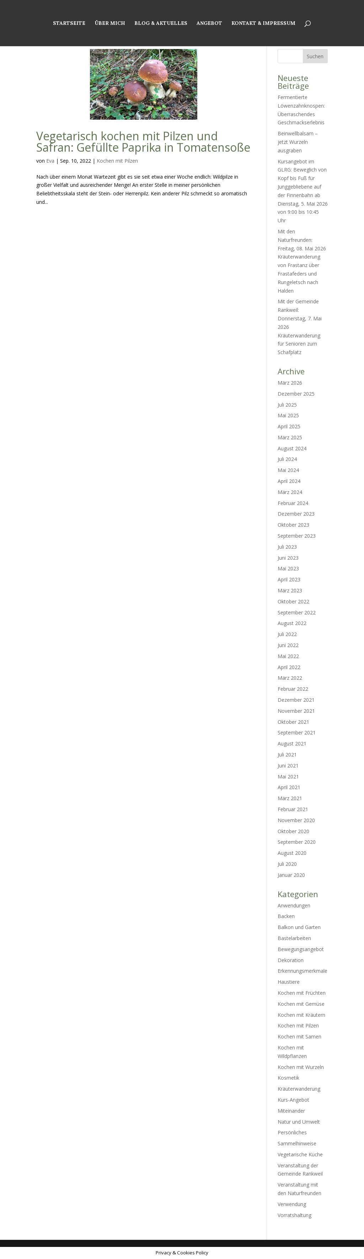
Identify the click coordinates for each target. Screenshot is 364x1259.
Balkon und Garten (299, 927)
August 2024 (292, 448)
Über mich (110, 23)
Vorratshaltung (294, 1215)
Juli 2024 (287, 459)
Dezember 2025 (296, 393)
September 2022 (297, 612)
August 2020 (292, 853)
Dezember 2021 (296, 699)
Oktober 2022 (293, 601)
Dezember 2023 (296, 513)
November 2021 (296, 710)
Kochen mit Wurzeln (301, 1067)
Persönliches (292, 1132)
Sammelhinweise (297, 1143)
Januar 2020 (291, 875)
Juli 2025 (287, 404)
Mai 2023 (288, 568)
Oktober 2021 (293, 721)
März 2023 (290, 590)
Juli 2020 (287, 864)
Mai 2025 (288, 415)
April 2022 (289, 667)
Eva (50, 160)
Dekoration (291, 960)
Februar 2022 (293, 688)
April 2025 (289, 426)
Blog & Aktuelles (160, 23)
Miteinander (291, 1110)
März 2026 (290, 382)
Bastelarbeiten (294, 938)
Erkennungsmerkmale (302, 970)
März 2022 (290, 677)
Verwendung (292, 1204)
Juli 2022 (287, 634)
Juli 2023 (287, 546)
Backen (286, 916)
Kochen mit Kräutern (301, 1014)
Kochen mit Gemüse (301, 1003)
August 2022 (292, 623)
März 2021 (290, 798)
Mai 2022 (288, 656)
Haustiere (289, 981)
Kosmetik (288, 1077)
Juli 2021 (287, 754)
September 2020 (297, 842)
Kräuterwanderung (299, 1088)
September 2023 (297, 535)
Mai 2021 (288, 776)
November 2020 (296, 820)
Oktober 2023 (293, 524)
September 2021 (297, 732)
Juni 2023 (288, 557)
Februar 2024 (293, 503)
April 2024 (289, 481)
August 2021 (292, 743)
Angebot (209, 23)
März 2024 (290, 492)
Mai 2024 (288, 470)
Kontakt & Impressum (263, 23)
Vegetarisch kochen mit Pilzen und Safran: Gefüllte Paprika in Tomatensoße (143, 141)
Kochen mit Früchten (302, 992)
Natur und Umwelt (299, 1121)
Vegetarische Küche (300, 1154)
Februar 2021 (293, 809)
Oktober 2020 (293, 831)
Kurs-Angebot (293, 1099)
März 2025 (290, 437)
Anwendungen (294, 905)
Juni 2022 (288, 645)
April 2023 (289, 579)
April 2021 (289, 787)
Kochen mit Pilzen (117, 160)
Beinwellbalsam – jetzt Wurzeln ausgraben (298, 142)
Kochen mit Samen (299, 1036)
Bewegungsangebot (301, 949)
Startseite (69, 23)
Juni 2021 (288, 765)
